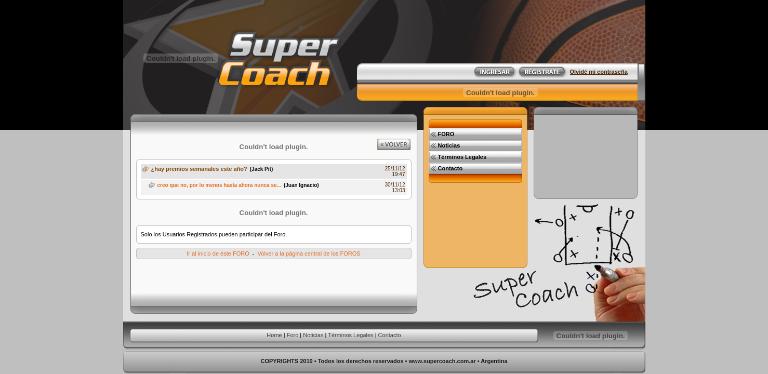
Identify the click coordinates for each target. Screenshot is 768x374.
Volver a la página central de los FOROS (309, 253)
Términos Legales (350, 335)
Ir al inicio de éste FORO (218, 253)
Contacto (389, 335)
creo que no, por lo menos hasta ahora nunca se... (219, 185)
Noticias (313, 335)
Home (274, 335)
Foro (293, 335)
